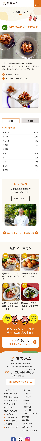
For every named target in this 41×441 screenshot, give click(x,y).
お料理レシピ (9, 407)
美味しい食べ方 (11, 420)
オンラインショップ (29, 430)
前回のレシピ (31, 232)
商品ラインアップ (10, 400)
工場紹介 (27, 393)
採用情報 (25, 416)
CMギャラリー (11, 414)
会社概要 (27, 407)
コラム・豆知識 (11, 417)
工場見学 (27, 396)
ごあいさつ (28, 403)
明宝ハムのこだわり (11, 393)
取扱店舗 (9, 424)
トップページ (8, 390)
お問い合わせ (27, 427)
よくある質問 (27, 423)
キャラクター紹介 (12, 427)
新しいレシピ (10, 232)
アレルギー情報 (9, 404)
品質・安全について (11, 397)
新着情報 (25, 420)
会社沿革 (27, 410)
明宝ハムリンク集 (30, 413)
